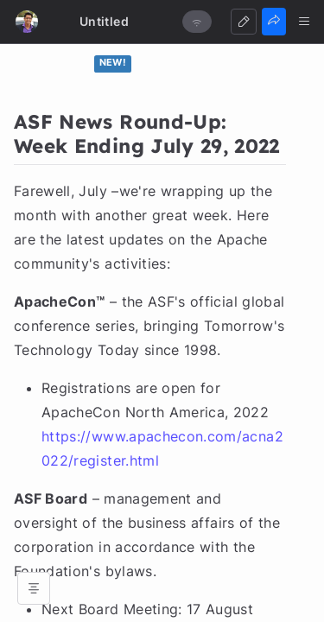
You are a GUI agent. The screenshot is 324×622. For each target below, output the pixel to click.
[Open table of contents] (33, 588)
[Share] (274, 21)
